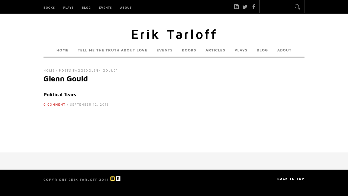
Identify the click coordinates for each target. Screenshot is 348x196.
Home (63, 50)
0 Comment (55, 104)
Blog (86, 7)
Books (49, 7)
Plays (68, 7)
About (126, 7)
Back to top (290, 179)
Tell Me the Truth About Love (112, 50)
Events (105, 7)
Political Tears (60, 94)
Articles (215, 50)
